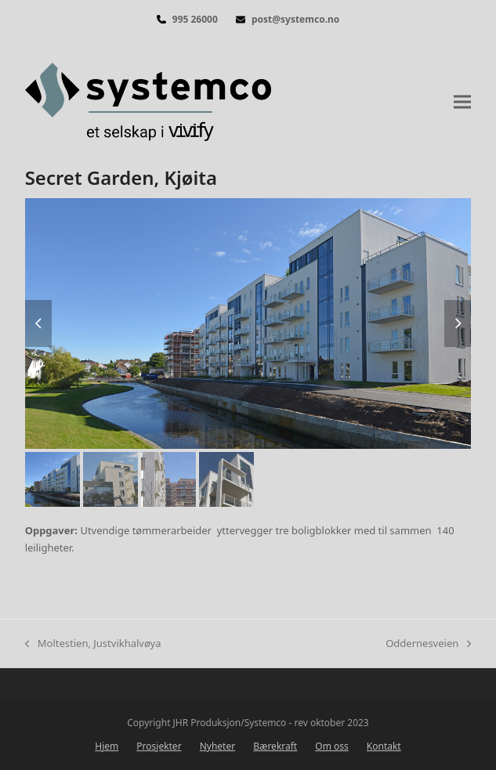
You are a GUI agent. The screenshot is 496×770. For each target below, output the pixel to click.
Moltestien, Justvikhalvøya (93, 644)
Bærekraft (275, 746)
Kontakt (384, 746)
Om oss (331, 746)
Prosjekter (158, 746)
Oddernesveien (428, 644)
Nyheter (217, 746)
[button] (462, 101)
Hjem (106, 746)
